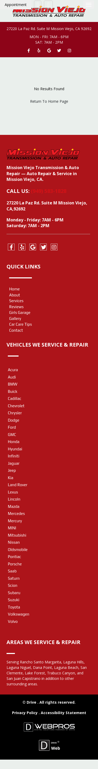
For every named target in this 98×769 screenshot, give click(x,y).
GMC (12, 434)
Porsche (15, 564)
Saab (12, 571)
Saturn (14, 578)
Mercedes (16, 513)
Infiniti (13, 456)
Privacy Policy (25, 712)
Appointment (16, 4)
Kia (10, 477)
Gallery (15, 318)
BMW (13, 384)
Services (16, 301)
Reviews (16, 307)
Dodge (13, 420)
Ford (12, 427)
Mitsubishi (17, 535)
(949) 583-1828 (48, 190)
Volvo (13, 621)
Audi (12, 377)
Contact (16, 330)
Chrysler (15, 413)
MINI (12, 528)
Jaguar (14, 463)
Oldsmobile (18, 549)
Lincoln (14, 499)
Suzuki (13, 600)
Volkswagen (18, 614)
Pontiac (14, 556)
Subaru (14, 592)
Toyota (14, 607)
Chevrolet (16, 406)
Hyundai (15, 449)
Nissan (14, 542)
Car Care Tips (20, 324)
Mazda (13, 506)
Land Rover (17, 485)
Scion (12, 585)
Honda (13, 441)
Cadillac (14, 398)
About (14, 295)
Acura (13, 370)
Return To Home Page (49, 101)
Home (14, 289)
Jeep (12, 470)
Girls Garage (19, 312)
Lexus (13, 492)
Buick (12, 391)
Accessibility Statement (63, 712)
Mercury (15, 521)
